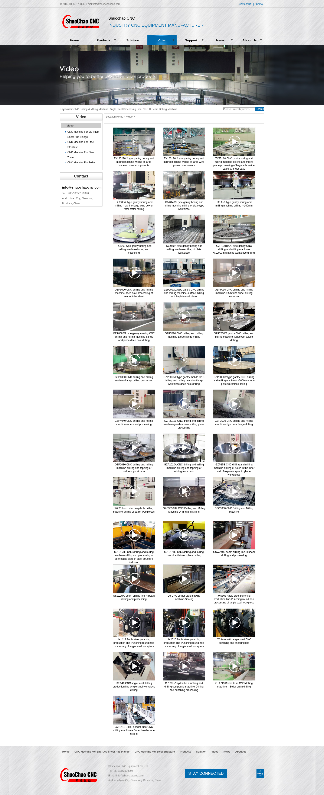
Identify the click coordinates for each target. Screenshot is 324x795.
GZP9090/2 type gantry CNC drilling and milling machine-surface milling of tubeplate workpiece (184, 293)
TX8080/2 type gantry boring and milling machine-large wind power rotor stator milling (134, 206)
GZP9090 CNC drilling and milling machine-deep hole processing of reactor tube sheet (134, 293)
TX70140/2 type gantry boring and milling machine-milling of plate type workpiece (184, 206)
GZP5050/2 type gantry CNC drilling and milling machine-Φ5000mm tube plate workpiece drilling (234, 380)
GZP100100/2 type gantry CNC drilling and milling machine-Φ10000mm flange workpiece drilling (234, 249)
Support (191, 40)
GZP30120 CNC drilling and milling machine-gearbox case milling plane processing (184, 424)
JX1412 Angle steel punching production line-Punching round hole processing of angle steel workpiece (133, 643)
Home (74, 40)
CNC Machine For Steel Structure (81, 145)
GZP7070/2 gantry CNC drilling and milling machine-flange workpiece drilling (234, 337)
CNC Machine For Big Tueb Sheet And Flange (83, 134)
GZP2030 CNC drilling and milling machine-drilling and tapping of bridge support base (134, 468)
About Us (249, 40)
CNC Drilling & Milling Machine (90, 109)
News (220, 40)
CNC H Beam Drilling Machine (160, 109)
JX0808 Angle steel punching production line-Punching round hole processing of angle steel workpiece (233, 599)
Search (260, 109)
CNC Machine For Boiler (81, 162)
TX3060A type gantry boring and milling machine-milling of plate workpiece (184, 249)
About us (240, 751)
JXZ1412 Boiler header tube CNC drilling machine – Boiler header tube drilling (134, 730)
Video (162, 40)
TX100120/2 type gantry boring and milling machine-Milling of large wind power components (183, 162)
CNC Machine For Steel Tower (81, 155)
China (259, 4)
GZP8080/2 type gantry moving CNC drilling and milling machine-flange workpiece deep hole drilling (134, 337)
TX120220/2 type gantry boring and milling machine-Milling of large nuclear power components (134, 162)
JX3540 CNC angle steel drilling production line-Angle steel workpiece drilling (134, 687)
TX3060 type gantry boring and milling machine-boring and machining (133, 249)
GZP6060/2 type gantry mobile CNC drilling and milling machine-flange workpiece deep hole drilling (183, 380)
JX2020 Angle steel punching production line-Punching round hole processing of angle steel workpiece (183, 643)
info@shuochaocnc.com (106, 4)
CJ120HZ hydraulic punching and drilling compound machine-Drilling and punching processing (183, 687)
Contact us (245, 4)
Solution (132, 40)
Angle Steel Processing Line (125, 109)
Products (104, 40)
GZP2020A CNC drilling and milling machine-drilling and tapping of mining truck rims (184, 468)
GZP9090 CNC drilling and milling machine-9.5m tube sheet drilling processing (234, 293)
